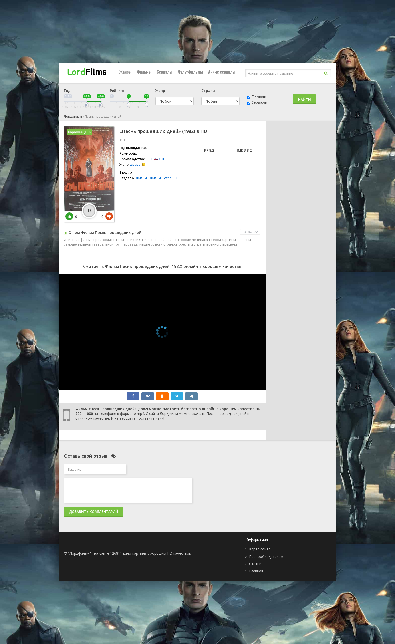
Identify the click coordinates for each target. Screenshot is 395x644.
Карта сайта (259, 549)
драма (135, 164)
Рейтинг (117, 90)
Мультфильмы (190, 72)
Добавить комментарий (93, 511)
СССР (149, 159)
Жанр (160, 90)
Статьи (255, 563)
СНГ (162, 159)
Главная (256, 571)
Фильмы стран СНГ (165, 178)
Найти (304, 99)
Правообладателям (266, 556)
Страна (208, 90)
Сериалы (164, 72)
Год (67, 90)
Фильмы (144, 72)
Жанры (125, 72)
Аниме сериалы (221, 72)
